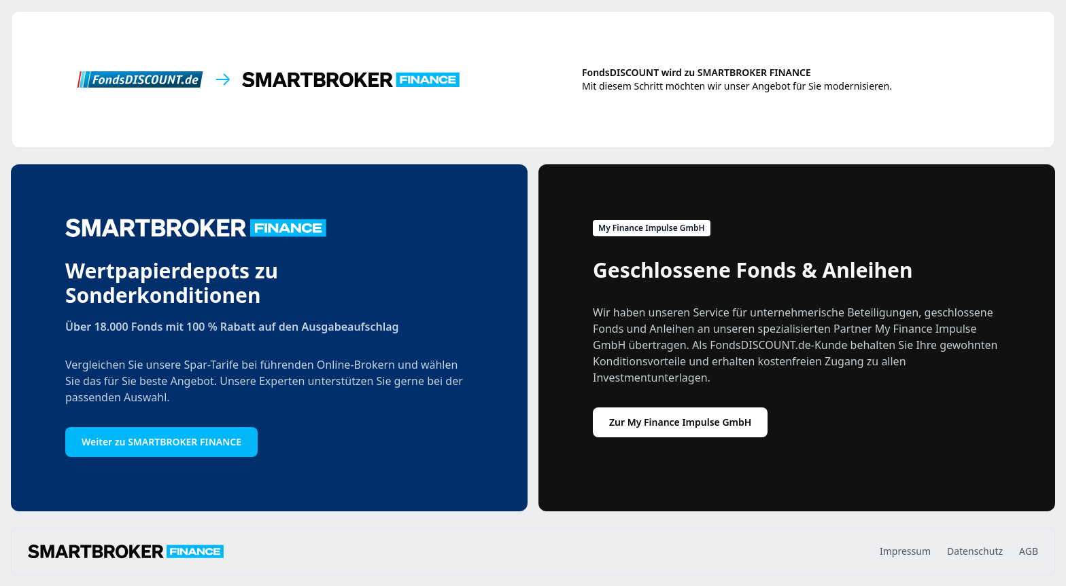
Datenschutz (975, 551)
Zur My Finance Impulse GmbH (680, 422)
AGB (1028, 551)
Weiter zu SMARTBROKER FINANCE (161, 441)
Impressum (905, 551)
